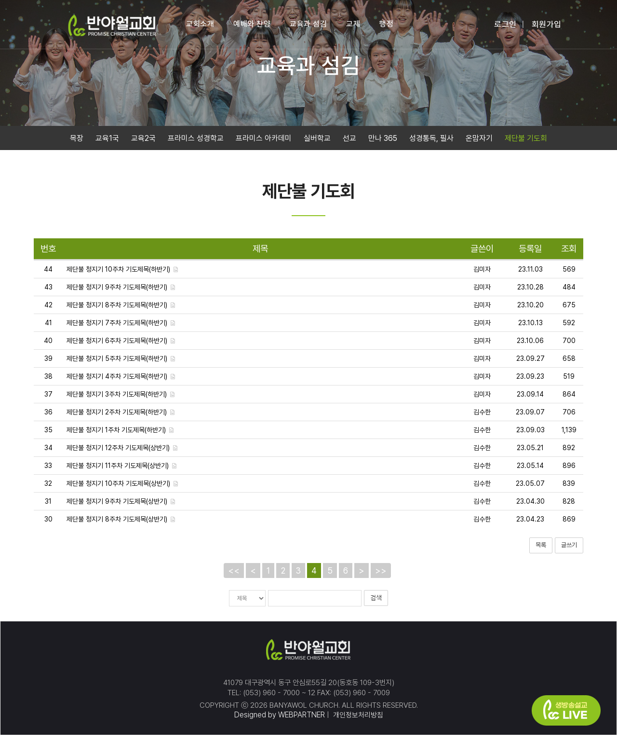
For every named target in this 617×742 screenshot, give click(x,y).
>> (381, 575)
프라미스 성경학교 (196, 141)
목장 (76, 141)
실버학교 (317, 141)
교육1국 (107, 141)
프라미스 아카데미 (264, 141)
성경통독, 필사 (431, 141)
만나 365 (382, 141)
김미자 (482, 274)
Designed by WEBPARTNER (277, 721)
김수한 (482, 417)
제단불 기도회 (526, 141)
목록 (541, 550)
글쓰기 (569, 550)
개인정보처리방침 (357, 721)
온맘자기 (479, 141)
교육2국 (143, 141)
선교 (349, 141)
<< (234, 575)
